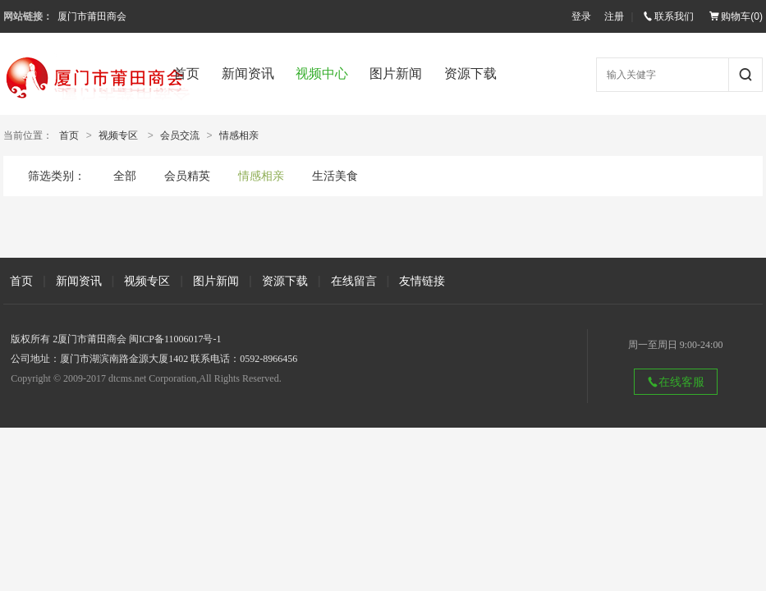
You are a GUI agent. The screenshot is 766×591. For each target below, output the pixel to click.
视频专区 (118, 135)
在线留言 (354, 280)
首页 (186, 73)
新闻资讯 (248, 73)
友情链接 (422, 280)
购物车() (736, 16)
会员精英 (187, 175)
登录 (581, 16)
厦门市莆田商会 (91, 16)
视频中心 (322, 73)
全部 (124, 175)
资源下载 (470, 73)
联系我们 (668, 16)
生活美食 (335, 175)
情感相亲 (239, 135)
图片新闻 (395, 73)
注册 (614, 16)
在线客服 (675, 381)
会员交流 (180, 135)
